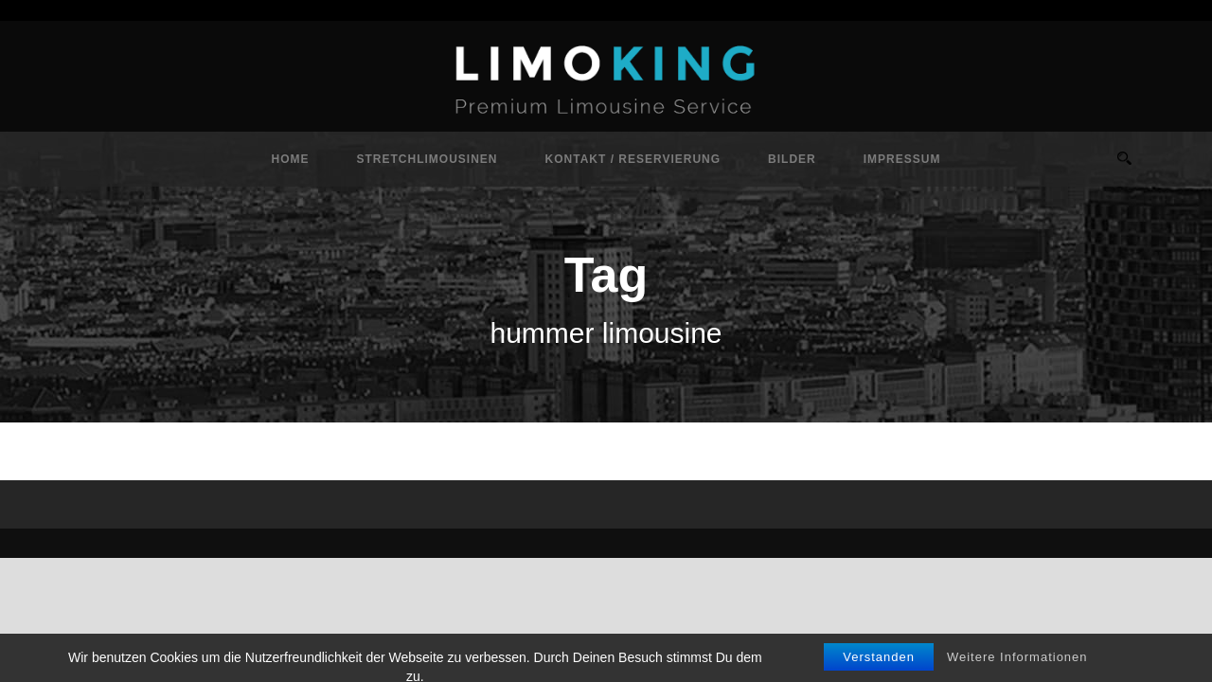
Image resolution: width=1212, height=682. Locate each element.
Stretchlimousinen (427, 159)
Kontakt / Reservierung (633, 159)
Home (291, 159)
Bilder (792, 159)
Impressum (902, 159)
